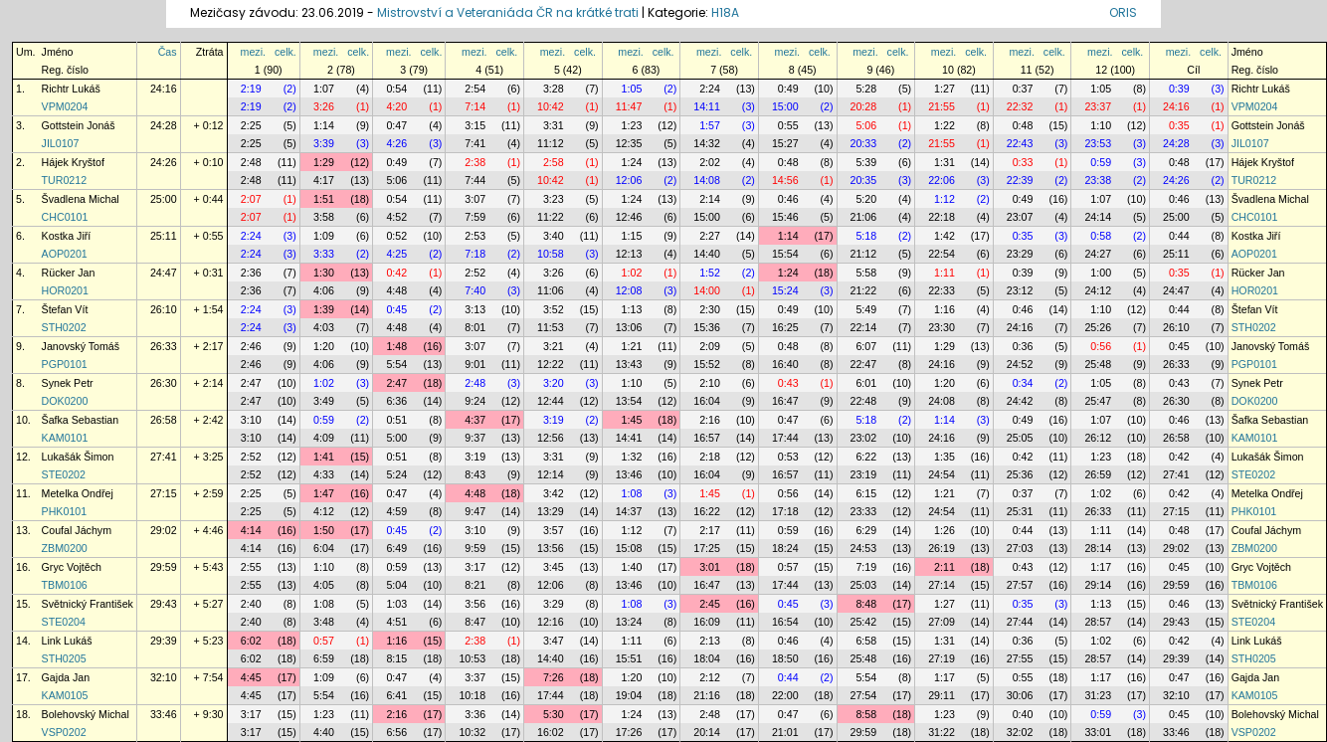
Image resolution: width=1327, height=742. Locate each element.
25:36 (1020, 474)
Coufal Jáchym (76, 530)
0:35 (1179, 125)
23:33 (864, 511)
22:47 (864, 364)
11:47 (629, 106)
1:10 (1100, 125)
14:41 (629, 438)
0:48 (1023, 125)
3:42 (553, 493)
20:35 (864, 180)
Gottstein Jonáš (78, 125)
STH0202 (64, 327)
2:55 (251, 567)
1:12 (944, 199)
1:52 (709, 272)
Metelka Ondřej (77, 493)
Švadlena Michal (80, 199)
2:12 (709, 677)
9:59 (475, 548)
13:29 (550, 511)
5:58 (865, 272)
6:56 (396, 732)
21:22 (864, 290)
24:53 (864, 548)
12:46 (629, 217)
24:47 (163, 272)
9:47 (475, 511)
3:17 (475, 567)
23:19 (864, 474)
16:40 (785, 364)
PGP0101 (65, 364)
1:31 (944, 162)
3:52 (553, 309)
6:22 (865, 457)
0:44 (1179, 236)
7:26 (553, 677)
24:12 (1097, 290)
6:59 (323, 658)
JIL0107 (61, 143)
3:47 (553, 641)
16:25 (785, 327)
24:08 (941, 401)
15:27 (785, 143)
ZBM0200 (65, 548)
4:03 (323, 327)
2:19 (251, 88)
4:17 (323, 180)
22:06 (941, 180)
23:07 (1020, 217)
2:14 (709, 199)
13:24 (629, 622)
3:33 (323, 254)
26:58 (163, 420)
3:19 (553, 420)
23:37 (1097, 106)
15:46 (785, 217)
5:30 (553, 714)
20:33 (864, 143)
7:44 (475, 180)
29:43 (163, 604)
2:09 (709, 346)
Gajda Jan (66, 677)
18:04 (706, 658)
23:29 (1020, 254)
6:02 (251, 641)
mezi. (253, 52)
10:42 (550, 106)
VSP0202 (64, 732)
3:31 (553, 125)
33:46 (163, 714)
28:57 (1097, 622)
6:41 (396, 695)
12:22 (550, 364)
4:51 (396, 622)
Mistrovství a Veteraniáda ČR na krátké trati (509, 12)
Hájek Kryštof (73, 162)
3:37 (475, 677)
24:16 (163, 88)
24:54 (941, 474)
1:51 (323, 199)
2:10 (709, 383)
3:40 (553, 236)
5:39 (865, 162)
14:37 (629, 511)
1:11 (944, 272)
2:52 (475, 272)
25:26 (1097, 327)
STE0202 (64, 474)
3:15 (475, 125)
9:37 (475, 438)
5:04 (396, 585)
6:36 (396, 401)
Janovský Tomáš (81, 346)
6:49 (396, 548)
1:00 (1100, 272)
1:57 (709, 125)
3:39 (323, 143)
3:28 (553, 88)
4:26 (396, 143)
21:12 (864, 254)
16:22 (706, 511)
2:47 (251, 383)
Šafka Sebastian (80, 420)
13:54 (629, 401)
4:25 (396, 254)
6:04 (323, 548)
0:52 (396, 236)
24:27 (1097, 254)
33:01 (1097, 732)
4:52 (396, 217)
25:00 (163, 199)
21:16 (706, 695)
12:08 (629, 290)
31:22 (941, 732)
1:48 (396, 346)
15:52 (706, 364)
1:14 (323, 125)
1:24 (632, 162)
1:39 (323, 309)
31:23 (1097, 695)
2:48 (251, 162)
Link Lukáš (67, 641)
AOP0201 (65, 254)
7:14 (475, 106)
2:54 (475, 88)
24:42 (1020, 401)
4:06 (323, 290)
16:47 (785, 401)
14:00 (706, 290)
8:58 (865, 714)
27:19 (941, 658)
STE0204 (64, 622)
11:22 (550, 217)
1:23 (632, 125)
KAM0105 (65, 695)
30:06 (1020, 695)
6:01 (865, 383)
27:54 (864, 695)
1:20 (323, 346)
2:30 (709, 309)
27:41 (163, 457)
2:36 (251, 272)
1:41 (323, 457)
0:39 (1179, 88)
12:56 (550, 438)
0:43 (788, 383)
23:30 (941, 327)
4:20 (396, 106)
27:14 (941, 585)
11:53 (550, 327)
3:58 (323, 217)
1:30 (323, 272)
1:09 (323, 236)
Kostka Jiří (67, 236)
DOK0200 (65, 401)
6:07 (865, 346)
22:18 (941, 217)
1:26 (944, 530)
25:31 (1020, 511)
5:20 (865, 199)
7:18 (475, 254)
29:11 (941, 695)
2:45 (709, 604)
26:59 (1097, 474)
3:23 (553, 199)
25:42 (864, 622)
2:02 (709, 162)
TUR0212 (65, 180)
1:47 (323, 493)
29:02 (163, 530)
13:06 (629, 327)
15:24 (785, 290)
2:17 (709, 530)
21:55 (941, 106)
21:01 (785, 732)
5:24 (396, 474)
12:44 (550, 401)
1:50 (323, 530)
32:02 (1020, 732)
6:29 (865, 530)
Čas (167, 52)
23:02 (864, 438)
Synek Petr (68, 383)
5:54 (396, 364)
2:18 (709, 457)
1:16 (944, 309)
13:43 (629, 364)
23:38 (1097, 180)
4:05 (323, 585)
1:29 (323, 162)
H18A (725, 12)
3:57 (553, 530)
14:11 (706, 106)
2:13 (709, 641)
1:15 (632, 236)
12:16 (550, 622)
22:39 (1020, 180)
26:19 (941, 548)
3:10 (251, 420)
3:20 (553, 383)
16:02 (550, 732)
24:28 (163, 125)
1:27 (944, 88)
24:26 (163, 162)
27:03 (1020, 548)
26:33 (163, 346)
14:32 (706, 143)
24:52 (1020, 364)
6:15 (865, 493)
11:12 (550, 143)
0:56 (1100, 346)
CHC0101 (65, 217)
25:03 (864, 585)
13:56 (550, 548)
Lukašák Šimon (78, 457)
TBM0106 (65, 585)
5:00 (396, 438)
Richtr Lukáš (71, 88)
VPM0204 (65, 106)
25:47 (1097, 401)
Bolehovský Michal (85, 714)
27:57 (1020, 585)
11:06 (550, 290)
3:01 (709, 567)
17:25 (706, 548)
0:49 (788, 88)
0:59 (1100, 162)
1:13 (632, 309)
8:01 (475, 327)
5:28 (865, 88)
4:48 (396, 290)
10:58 (550, 254)
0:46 (788, 199)
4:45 (251, 677)
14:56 (785, 180)
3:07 (475, 199)
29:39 (163, 641)
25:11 (163, 236)
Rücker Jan (68, 272)
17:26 (629, 732)
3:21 (553, 346)
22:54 (941, 254)
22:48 (864, 401)
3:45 (553, 567)
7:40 (475, 290)
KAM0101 (65, 438)
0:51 (396, 420)
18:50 (785, 658)
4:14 (251, 530)
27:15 (163, 493)
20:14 (706, 732)
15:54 (785, 254)
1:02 (632, 272)
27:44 (1020, 622)
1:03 (396, 604)
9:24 (475, 401)
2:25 (251, 125)
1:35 (944, 457)
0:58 (1100, 236)
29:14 (1097, 585)
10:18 (472, 695)
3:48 (323, 622)
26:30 (163, 383)
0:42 (396, 272)
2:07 (251, 199)
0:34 (1023, 383)
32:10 (163, 677)
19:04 (629, 695)
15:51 (629, 658)
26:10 (163, 309)
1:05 (632, 88)
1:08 (632, 493)
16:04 (706, 401)
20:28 (864, 106)
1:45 (632, 420)
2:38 (475, 162)
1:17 (1100, 567)
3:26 (323, 106)
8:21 (475, 585)
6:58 (865, 641)
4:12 (323, 511)
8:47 (475, 622)
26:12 (1097, 438)
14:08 (706, 180)
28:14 (1097, 548)
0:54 (396, 88)
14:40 (706, 254)
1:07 (323, 88)
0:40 (1023, 714)
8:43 (475, 474)
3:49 (323, 401)
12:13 (629, 254)
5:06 (865, 125)
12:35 (629, 143)
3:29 (553, 604)
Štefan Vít (65, 309)
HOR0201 (65, 290)
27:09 (941, 622)
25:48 (1097, 364)
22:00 (785, 695)
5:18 (865, 236)
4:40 (323, 732)
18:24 (785, 548)
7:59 (475, 217)
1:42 (944, 236)
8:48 (865, 604)
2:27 (709, 236)
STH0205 (64, 658)
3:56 (475, 604)
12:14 (550, 474)
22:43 (1020, 143)
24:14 (1097, 217)
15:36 (706, 327)
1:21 (632, 346)
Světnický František (87, 604)
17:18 (785, 511)
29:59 (163, 567)
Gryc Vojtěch (71, 567)
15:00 (785, 106)
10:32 (472, 732)
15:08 (629, 548)
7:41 (475, 143)
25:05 (1020, 438)
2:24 (709, 88)
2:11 (944, 567)
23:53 (1097, 143)
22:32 (1020, 106)
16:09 (706, 622)
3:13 (475, 309)
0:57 (788, 567)
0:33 (1023, 162)
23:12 (1020, 290)
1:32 (632, 457)
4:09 (323, 438)
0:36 (1023, 346)
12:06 (629, 180)
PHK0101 (65, 511)
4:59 (396, 511)
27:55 (1020, 658)
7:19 (865, 567)
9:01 (475, 364)
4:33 (323, 474)
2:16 (709, 420)
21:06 (864, 217)
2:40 (251, 604)
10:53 (472, 658)
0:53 (788, 457)
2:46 (251, 346)
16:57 (706, 438)
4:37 (475, 420)
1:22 (944, 125)
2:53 (475, 236)
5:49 (865, 309)
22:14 (864, 327)
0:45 (396, 309)
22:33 (941, 290)
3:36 (475, 714)
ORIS (1123, 12)
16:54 (785, 622)
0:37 (1023, 88)
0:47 (396, 125)
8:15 (396, 658)
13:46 (629, 474)
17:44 (785, 438)
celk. (285, 52)
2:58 (553, 162)
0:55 (788, 125)
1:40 (632, 567)
